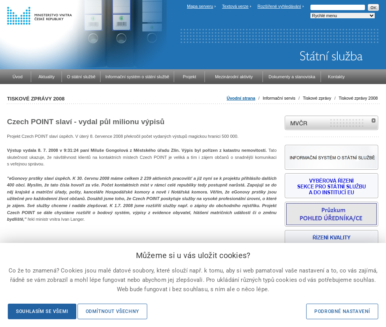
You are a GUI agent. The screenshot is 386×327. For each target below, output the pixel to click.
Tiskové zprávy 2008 (358, 98)
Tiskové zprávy (317, 98)
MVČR (331, 123)
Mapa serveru (200, 6)
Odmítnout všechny (112, 311)
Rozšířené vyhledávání (279, 6)
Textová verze (235, 6)
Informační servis (279, 98)
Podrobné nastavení (342, 311)
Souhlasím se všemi (42, 311)
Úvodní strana (241, 98)
